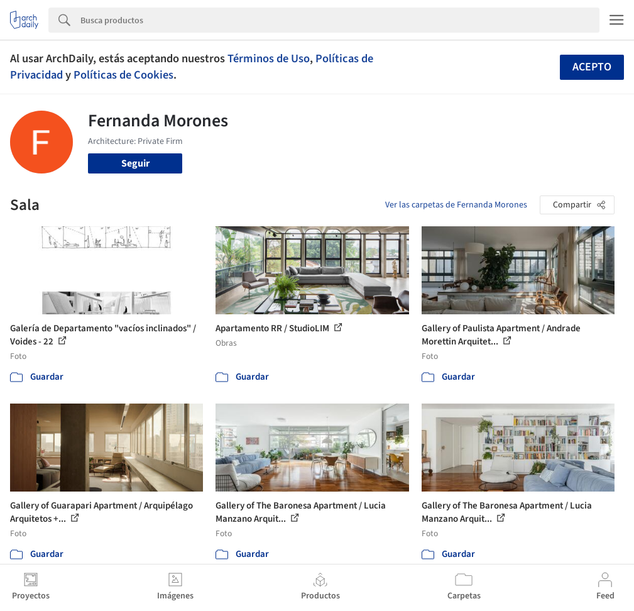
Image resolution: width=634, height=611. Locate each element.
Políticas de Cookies (123, 75)
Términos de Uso (268, 58)
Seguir (135, 163)
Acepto (591, 67)
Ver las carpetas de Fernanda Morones (456, 205)
